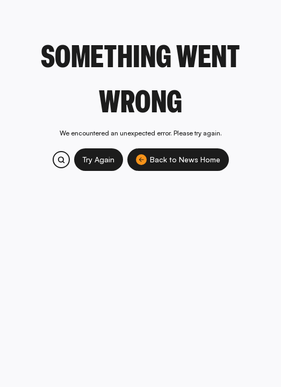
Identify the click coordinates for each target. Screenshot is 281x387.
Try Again (98, 159)
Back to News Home (178, 159)
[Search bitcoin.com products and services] (61, 159)
